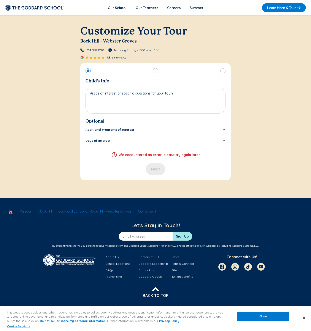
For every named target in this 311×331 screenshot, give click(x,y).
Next (155, 169)
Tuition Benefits (182, 277)
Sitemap (177, 270)
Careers (174, 7)
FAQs (109, 270)
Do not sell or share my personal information (73, 321)
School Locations (118, 264)
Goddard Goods (150, 277)
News (175, 257)
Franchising (114, 277)
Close (263, 316)
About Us (112, 257)
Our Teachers (147, 7)
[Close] (304, 318)
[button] (155, 129)
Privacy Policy (169, 321)
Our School (117, 7)
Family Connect (182, 264)
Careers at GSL (149, 257)
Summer (196, 7)
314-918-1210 (95, 50)
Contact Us (146, 270)
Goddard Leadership (153, 264)
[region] (155, 318)
